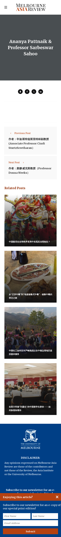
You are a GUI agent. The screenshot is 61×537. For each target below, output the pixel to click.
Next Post (17, 162)
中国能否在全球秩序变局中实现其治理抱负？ (29, 241)
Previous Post (20, 133)
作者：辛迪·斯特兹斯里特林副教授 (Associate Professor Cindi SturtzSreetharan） (29, 143)
